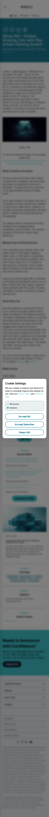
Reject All (24, 432)
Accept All (24, 416)
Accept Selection (24, 424)
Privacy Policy (24, 394)
